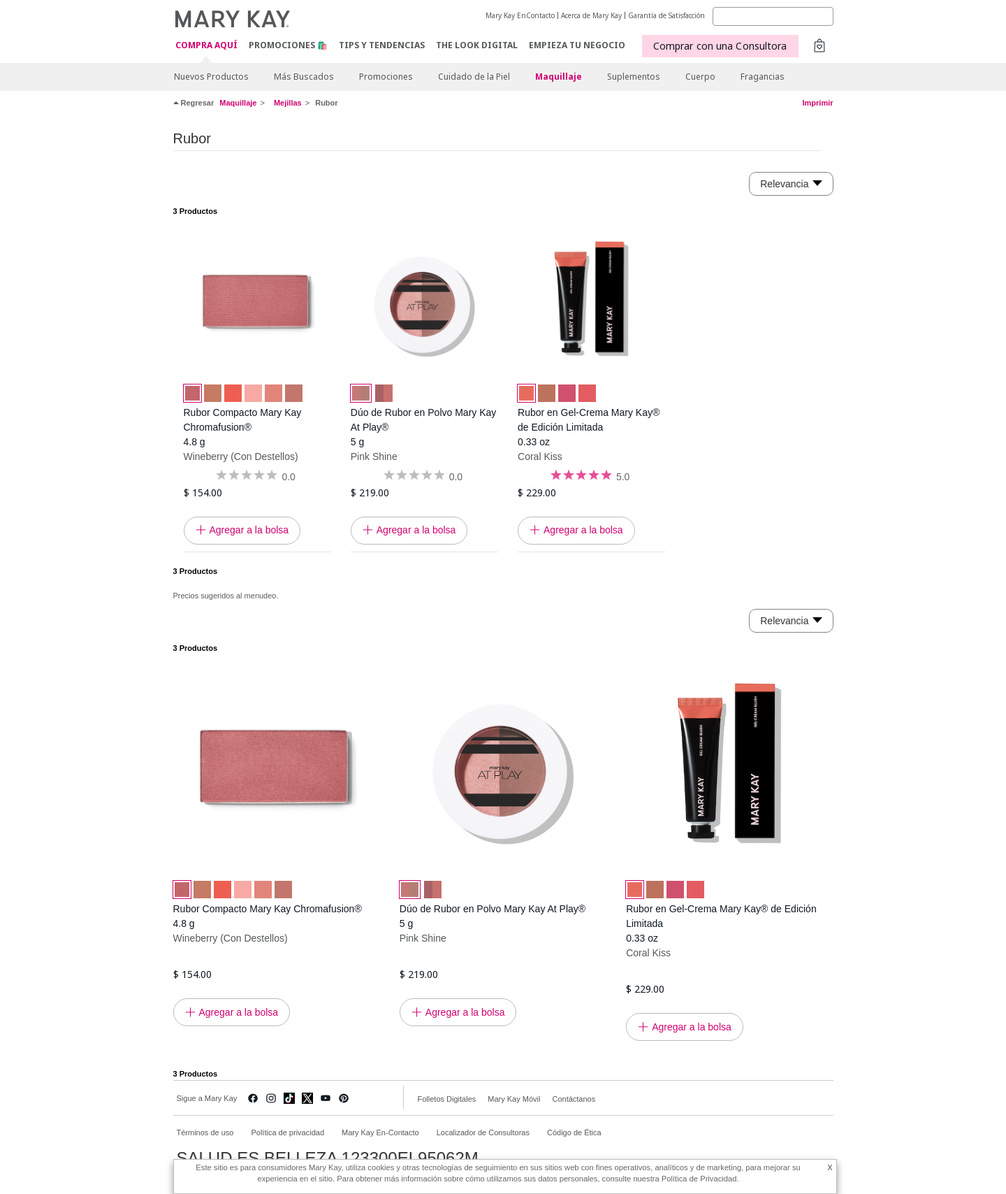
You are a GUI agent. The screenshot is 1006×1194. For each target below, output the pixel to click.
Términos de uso (205, 1132)
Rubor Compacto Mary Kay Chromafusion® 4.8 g (243, 427)
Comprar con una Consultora (720, 45)
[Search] (773, 16)
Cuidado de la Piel (474, 76)
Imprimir (817, 103)
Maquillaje (558, 76)
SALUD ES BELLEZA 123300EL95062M (328, 1158)
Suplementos (633, 76)
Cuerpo (700, 76)
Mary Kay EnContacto (520, 15)
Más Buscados (304, 76)
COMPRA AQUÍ (206, 46)
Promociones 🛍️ (288, 45)
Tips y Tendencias (382, 45)
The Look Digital (477, 45)
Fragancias (763, 76)
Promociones (386, 76)
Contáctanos (573, 1099)
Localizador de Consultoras (483, 1132)
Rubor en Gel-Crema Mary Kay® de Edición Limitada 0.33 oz (588, 427)
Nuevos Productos (211, 76)
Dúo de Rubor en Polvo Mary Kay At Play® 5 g (424, 427)
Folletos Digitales (447, 1099)
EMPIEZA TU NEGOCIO (577, 45)
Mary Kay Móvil (514, 1099)
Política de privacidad (287, 1132)
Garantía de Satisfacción (666, 15)
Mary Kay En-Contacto (380, 1132)
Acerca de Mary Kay (591, 15)
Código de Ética (574, 1132)
